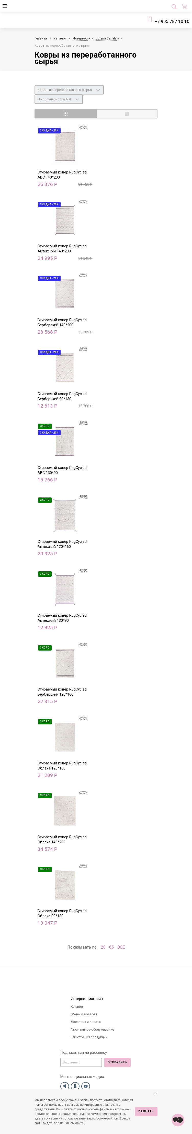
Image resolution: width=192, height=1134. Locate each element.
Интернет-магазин (87, 998)
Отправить (117, 1062)
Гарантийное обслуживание (92, 1029)
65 (111, 947)
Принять (146, 1111)
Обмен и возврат (84, 1014)
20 (103, 947)
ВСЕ (121, 947)
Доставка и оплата (86, 1022)
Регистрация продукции (89, 1037)
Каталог (77, 1006)
